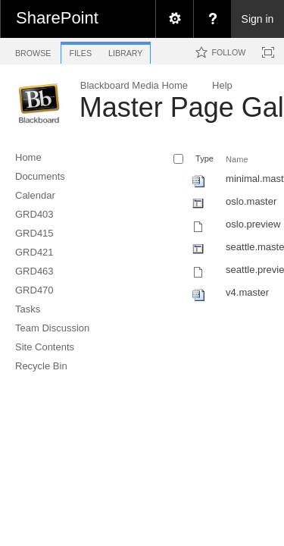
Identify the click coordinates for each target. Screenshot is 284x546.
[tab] (33, 50)
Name (237, 159)
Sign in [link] (258, 19)
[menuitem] (174, 19)
